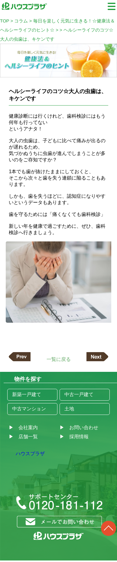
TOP (4, 20)
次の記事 (97, 356)
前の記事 (20, 356)
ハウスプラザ (30, 453)
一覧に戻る (59, 359)
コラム (21, 20)
